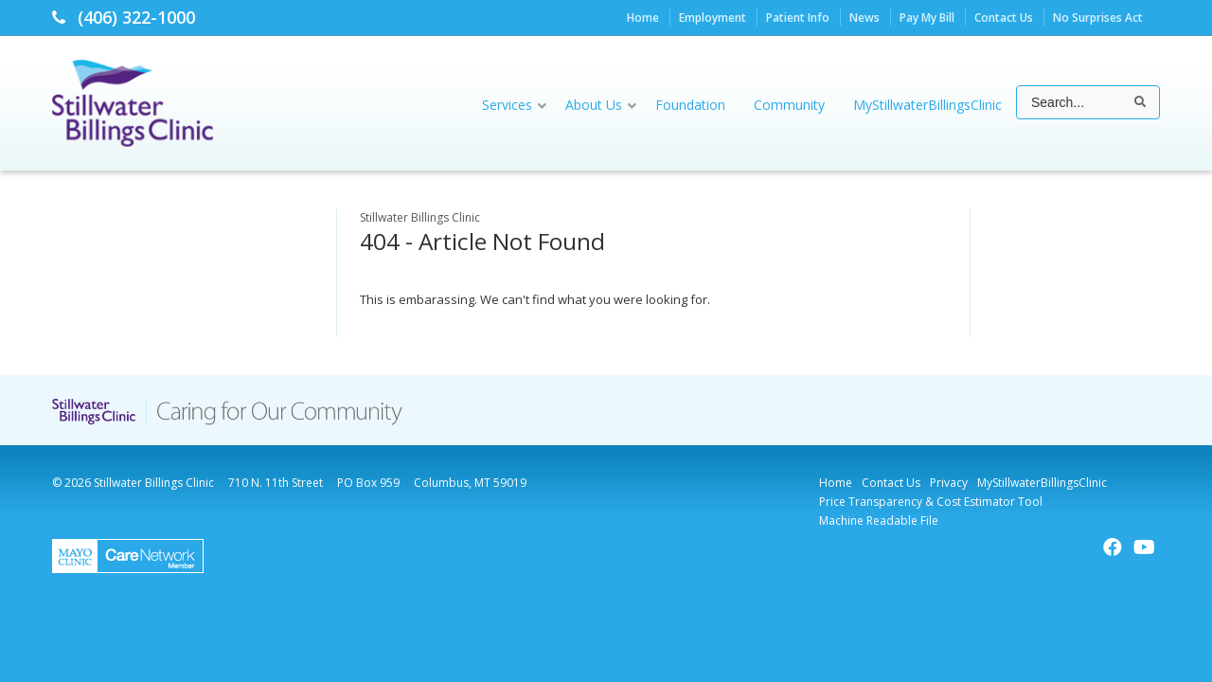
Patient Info (797, 17)
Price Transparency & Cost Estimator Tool (931, 502)
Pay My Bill (927, 17)
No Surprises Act (1098, 17)
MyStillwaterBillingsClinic (1042, 483)
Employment (712, 17)
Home (643, 17)
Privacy (949, 483)
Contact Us (1003, 17)
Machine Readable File (878, 520)
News (864, 17)
